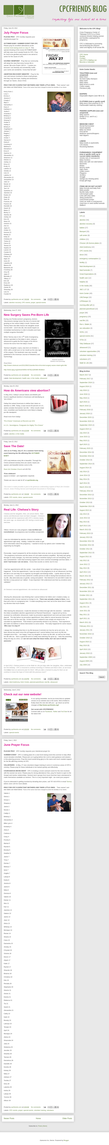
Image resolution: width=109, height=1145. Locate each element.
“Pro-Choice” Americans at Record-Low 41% (19, 421)
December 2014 (85, 452)
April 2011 (83, 618)
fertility (82, 262)
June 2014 (83, 475)
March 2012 (84, 576)
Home (38, 1118)
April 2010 (83, 649)
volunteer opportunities (88, 351)
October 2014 (85, 460)
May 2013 (83, 522)
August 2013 (84, 510)
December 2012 (85, 541)
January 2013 (85, 537)
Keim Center (24, 682)
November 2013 (85, 498)
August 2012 (84, 556)
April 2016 (83, 402)
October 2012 (85, 549)
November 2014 (85, 456)
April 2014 (83, 483)
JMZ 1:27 (83, 289)
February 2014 (85, 491)
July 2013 (83, 514)
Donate (82, 56)
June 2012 (83, 564)
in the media (35, 378)
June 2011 (83, 611)
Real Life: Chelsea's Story (21, 509)
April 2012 (83, 572)
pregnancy (83, 317)
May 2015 (83, 440)
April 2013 (83, 526)
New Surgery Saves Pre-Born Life (26, 314)
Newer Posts (9, 1118)
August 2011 (84, 603)
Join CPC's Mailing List (88, 60)
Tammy (69, 781)
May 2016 (83, 398)
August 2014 (84, 468)
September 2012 (86, 553)
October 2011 (85, 595)
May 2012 (83, 568)
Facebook (48, 711)
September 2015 (86, 425)
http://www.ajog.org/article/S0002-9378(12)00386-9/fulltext (24, 370)
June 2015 (83, 437)
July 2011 (83, 607)
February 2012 (85, 580)
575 (81, 216)
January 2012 (85, 584)
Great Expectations (87, 274)
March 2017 (84, 375)
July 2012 (83, 560)
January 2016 (85, 413)
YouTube (64, 711)
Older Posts (67, 1118)
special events (41, 302)
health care (26, 378)
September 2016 (86, 382)
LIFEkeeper (84, 301)
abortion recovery (15, 302)
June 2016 (83, 394)
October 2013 (85, 502)
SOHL (82, 332)
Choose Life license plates (89, 243)
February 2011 (85, 626)
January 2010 (85, 653)
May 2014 (83, 479)
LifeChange (84, 297)
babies (82, 228)
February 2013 (85, 533)
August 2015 (84, 429)
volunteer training (40, 1110)
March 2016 (84, 406)
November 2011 (85, 591)
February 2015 (85, 448)
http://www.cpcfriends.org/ (48, 705)
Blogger (66, 1140)
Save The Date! (14, 446)
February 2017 (85, 379)
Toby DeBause (85, 344)
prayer (33, 302)
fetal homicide (85, 270)
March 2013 (84, 529)
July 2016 (83, 390)
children (82, 239)
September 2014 (86, 464)
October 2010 (85, 638)
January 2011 (85, 630)
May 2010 (83, 645)
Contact (82, 58)
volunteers (50, 1110)
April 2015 (83, 444)
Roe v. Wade (84, 324)
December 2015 (85, 417)
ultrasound (43, 378)
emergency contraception (89, 259)
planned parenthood (37, 682)
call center (83, 235)
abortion (12, 434)
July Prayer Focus (16, 32)
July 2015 (83, 433)
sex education (85, 328)
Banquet (83, 231)
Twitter (55, 711)
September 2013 (86, 506)
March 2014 (84, 487)
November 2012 (85, 545)
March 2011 (84, 622)
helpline (82, 282)
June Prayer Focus (16, 744)
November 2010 (85, 634)
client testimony (14, 682)
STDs (82, 340)
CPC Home (84, 54)
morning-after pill (86, 305)
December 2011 (85, 587)
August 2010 (84, 642)
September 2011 (86, 599)
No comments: (36, 299)
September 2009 (86, 657)
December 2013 (85, 495)
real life (46, 682)
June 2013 (83, 518)
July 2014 (83, 471)
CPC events (26, 302)
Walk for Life (84, 363)
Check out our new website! (22, 694)
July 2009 (83, 665)
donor (20, 497)
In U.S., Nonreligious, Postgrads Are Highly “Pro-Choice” (23, 425)
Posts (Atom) (42, 1126)
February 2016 (85, 410)
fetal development (15, 378)
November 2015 (85, 421)
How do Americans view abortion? (27, 390)
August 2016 (84, 386)
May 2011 (83, 614)
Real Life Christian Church (13, 469)
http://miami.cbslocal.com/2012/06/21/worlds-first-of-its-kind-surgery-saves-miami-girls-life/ (35, 365)
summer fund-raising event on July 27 (17, 48)
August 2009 (84, 661)
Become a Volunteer (87, 62)
